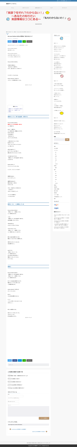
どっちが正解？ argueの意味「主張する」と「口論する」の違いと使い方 (61, 224)
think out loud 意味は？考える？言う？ (60, 214)
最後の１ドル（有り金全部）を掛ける (15, 108)
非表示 (16, 106)
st (55, 161)
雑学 (55, 198)
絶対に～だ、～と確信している (14, 110)
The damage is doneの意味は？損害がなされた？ (16, 387)
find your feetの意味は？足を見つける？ (14, 381)
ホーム (58, 0)
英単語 (55, 165)
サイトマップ (68, 0)
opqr (56, 159)
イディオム (56, 150)
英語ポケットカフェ (11, 3)
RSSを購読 (63, 0)
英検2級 (55, 192)
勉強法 (55, 185)
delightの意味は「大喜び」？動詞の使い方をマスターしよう (18, 375)
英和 (55, 169)
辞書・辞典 (56, 190)
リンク (51, 7)
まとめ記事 (56, 148)
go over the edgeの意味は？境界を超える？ (15, 384)
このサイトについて (25, 7)
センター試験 (56, 194)
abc (55, 152)
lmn (55, 158)
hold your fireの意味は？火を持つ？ (14, 378)
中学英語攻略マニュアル (58, 196)
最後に (9, 111)
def (10, 364)
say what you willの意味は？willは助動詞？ (18, 429)
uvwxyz (56, 163)
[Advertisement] (38, 27)
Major (62, 228)
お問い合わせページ (38, 7)
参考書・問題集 (56, 188)
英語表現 (55, 187)
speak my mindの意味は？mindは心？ (38, 431)
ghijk (56, 156)
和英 (56, 167)
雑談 (55, 146)
